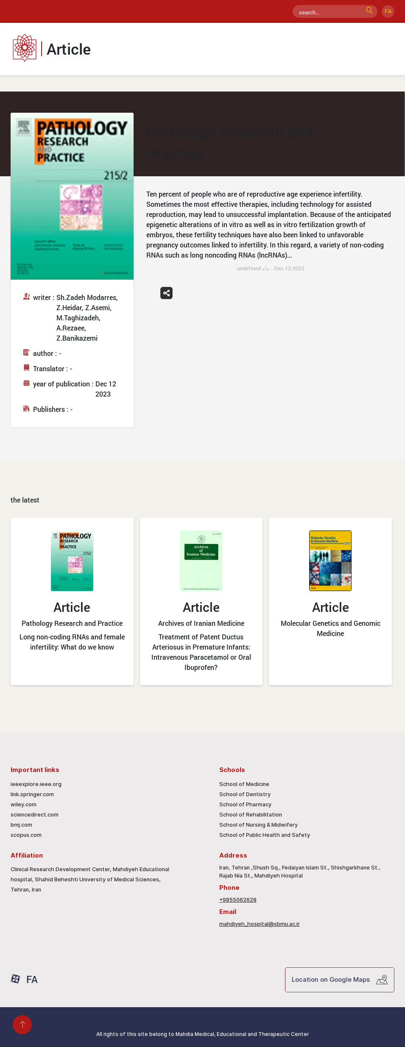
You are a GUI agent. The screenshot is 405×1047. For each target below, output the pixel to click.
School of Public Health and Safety (264, 835)
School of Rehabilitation (250, 814)
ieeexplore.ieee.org (36, 784)
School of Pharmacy (245, 804)
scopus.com (26, 835)
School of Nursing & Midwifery (258, 825)
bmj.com (21, 825)
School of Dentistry (245, 794)
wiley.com (23, 804)
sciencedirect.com (35, 814)
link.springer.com (32, 794)
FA (388, 11)
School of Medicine (244, 784)
